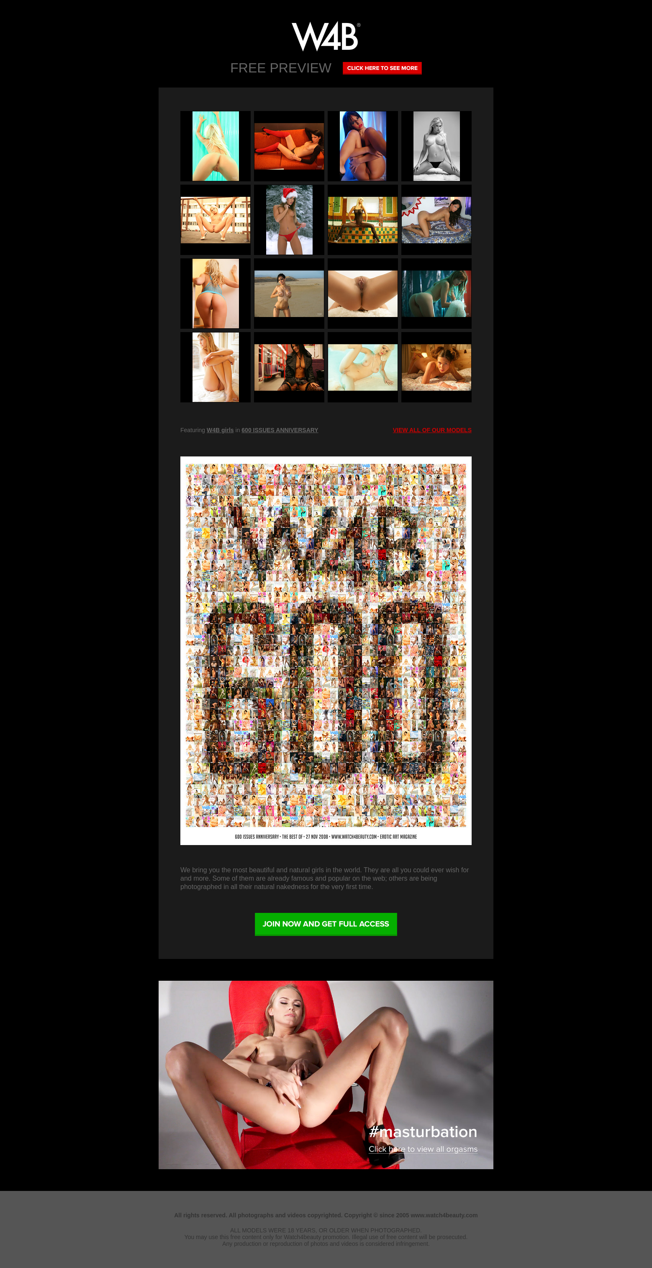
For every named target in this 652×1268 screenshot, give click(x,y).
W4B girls (220, 430)
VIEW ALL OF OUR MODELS (432, 430)
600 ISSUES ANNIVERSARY (279, 430)
